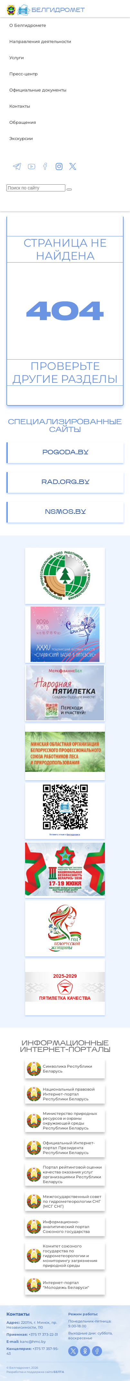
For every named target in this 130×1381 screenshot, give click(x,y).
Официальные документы (37, 89)
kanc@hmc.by (33, 1341)
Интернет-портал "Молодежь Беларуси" (58, 1285)
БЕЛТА (58, 1372)
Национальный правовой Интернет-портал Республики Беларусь (61, 1094)
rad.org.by (66, 482)
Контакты (19, 106)
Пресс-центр (23, 73)
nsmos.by (65, 512)
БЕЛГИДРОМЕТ (58, 10)
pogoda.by (65, 452)
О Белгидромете (27, 25)
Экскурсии (21, 138)
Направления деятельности (40, 41)
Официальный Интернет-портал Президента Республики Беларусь (61, 1147)
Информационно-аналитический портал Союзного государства (58, 1226)
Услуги (16, 57)
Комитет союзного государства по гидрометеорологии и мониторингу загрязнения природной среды (62, 1256)
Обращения (22, 122)
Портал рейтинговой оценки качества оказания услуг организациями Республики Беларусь (64, 1174)
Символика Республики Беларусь (59, 1069)
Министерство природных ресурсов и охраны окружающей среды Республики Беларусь (62, 1120)
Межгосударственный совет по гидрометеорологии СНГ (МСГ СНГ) (64, 1201)
